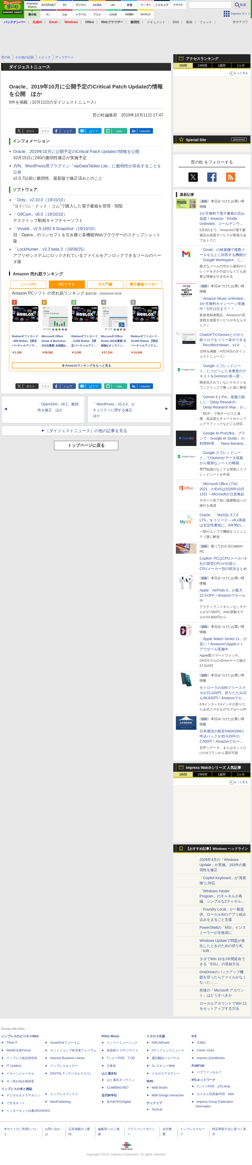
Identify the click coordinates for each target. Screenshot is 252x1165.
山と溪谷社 (109, 1073)
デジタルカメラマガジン (23, 1095)
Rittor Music (110, 1036)
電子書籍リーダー (144, 284)
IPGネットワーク (203, 1080)
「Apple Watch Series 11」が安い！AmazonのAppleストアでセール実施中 (223, 644)
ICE (194, 1036)
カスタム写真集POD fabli (215, 1094)
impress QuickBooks (211, 1058)
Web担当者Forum (18, 1050)
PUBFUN (198, 1066)
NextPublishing (60, 1102)
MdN (150, 1081)
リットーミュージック (122, 1042)
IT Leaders (13, 1066)
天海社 (201, 1042)
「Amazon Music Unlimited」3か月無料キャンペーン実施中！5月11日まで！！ (223, 303)
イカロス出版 (156, 1036)
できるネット (15, 1103)
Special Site (196, 140)
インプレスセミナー (64, 1066)
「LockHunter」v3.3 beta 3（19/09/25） (50, 249)
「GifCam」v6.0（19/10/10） (40, 214)
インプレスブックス (64, 1094)
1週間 (222, 65)
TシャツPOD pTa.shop (213, 1086)
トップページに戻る (86, 445)
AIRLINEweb (160, 1042)
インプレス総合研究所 (21, 1058)
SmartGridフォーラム (65, 1042)
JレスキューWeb (163, 1066)
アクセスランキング (202, 59)
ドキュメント (156, 22)
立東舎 (111, 1066)
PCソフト (67, 284)
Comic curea (205, 1050)
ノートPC (28, 284)
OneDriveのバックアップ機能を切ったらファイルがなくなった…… (223, 977)
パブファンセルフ (209, 1072)
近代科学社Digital (119, 1102)
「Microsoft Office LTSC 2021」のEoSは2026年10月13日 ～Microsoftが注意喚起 (222, 489)
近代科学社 (109, 1095)
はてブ (93, 131)
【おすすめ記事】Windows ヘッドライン (217, 849)
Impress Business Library (67, 1058)
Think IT (11, 1042)
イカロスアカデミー (165, 1073)
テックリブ (154, 1103)
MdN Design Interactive (168, 1095)
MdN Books (160, 1087)
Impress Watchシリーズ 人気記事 (213, 768)
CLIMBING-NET (118, 1087)
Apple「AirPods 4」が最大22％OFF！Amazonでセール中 (223, 595)
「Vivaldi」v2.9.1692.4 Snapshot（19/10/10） (55, 228)
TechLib (157, 1109)
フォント (206, 22)
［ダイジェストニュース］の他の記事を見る (86, 431)
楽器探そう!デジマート (122, 1050)
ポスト (30, 131)
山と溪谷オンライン (120, 1080)
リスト (45, 131)
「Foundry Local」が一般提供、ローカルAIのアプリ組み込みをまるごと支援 (223, 914)
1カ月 (241, 65)
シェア (68, 131)
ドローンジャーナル (20, 1073)
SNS (176, 22)
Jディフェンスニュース (168, 1050)
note (119, 131)
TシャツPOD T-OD (121, 1058)
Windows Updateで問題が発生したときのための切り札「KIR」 (222, 946)
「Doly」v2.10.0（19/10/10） (40, 200)
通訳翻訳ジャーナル (165, 1058)
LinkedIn (145, 131)
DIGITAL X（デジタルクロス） (71, 1073)
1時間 (183, 65)
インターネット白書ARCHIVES (28, 1111)
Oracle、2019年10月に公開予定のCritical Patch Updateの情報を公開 (76, 151)
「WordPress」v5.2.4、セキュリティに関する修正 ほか (114, 410)
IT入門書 (105, 284)
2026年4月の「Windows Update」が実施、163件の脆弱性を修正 (223, 865)
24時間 (202, 65)
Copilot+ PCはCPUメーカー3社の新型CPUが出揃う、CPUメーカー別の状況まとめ (223, 563)
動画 (189, 22)
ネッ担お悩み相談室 (20, 1081)
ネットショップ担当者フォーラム (73, 1050)
